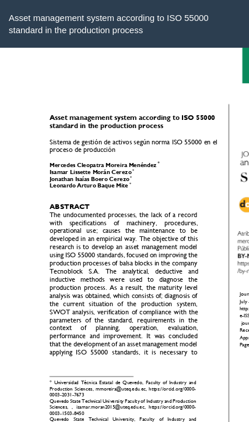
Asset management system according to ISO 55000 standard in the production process (109, 24)
